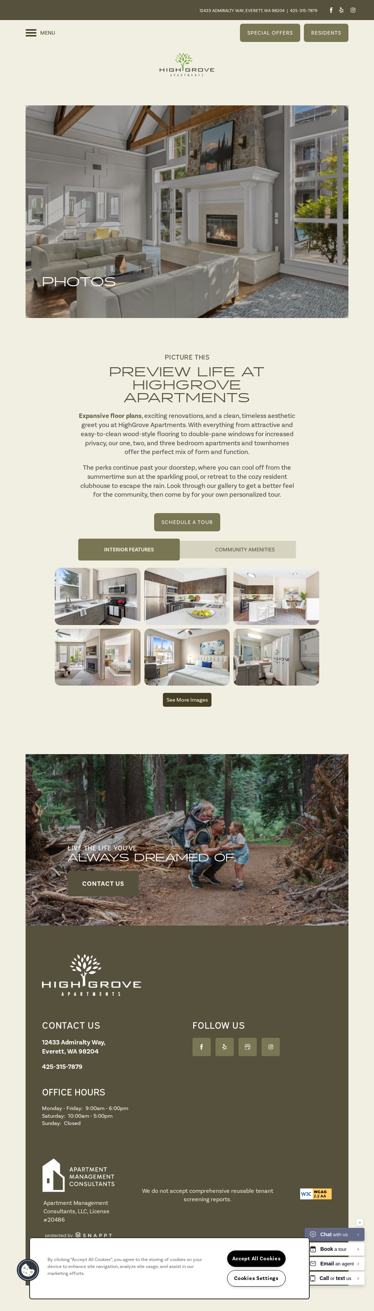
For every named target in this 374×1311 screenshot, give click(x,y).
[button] (270, 33)
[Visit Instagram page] (353, 10)
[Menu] (40, 33)
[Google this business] (247, 1047)
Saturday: (53, 1116)
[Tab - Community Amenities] (245, 550)
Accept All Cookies (256, 1258)
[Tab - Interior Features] (129, 550)
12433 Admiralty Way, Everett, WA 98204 (242, 10)
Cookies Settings (256, 1278)
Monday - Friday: (62, 1108)
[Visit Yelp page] (341, 10)
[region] (169, 1268)
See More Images (187, 700)
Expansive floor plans (110, 416)
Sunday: (51, 1123)
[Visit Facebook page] (331, 10)
